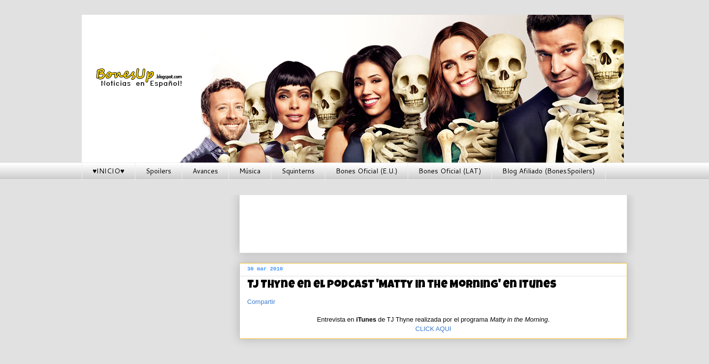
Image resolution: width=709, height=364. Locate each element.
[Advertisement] (426, 221)
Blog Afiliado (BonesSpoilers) (548, 171)
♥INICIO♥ (109, 171)
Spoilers (158, 171)
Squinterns (298, 171)
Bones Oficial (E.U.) (366, 171)
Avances (205, 171)
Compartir (261, 301)
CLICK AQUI (433, 328)
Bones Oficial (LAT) (450, 171)
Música (249, 171)
